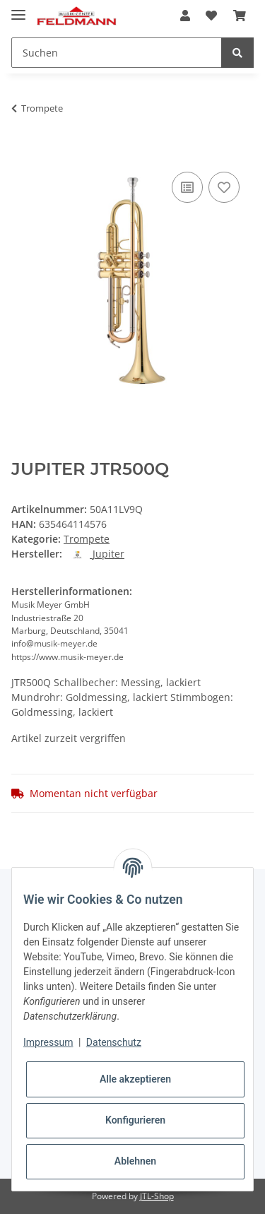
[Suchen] (116, 52)
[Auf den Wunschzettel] (224, 187)
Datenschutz (113, 1042)
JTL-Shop (157, 1196)
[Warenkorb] (239, 15)
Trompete (87, 539)
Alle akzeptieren (135, 1079)
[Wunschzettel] (211, 15)
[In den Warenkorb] (22, 152)
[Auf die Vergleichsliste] (187, 187)
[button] (185, 15)
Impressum (48, 1042)
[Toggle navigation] (18, 9)
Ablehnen (135, 1161)
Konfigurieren (135, 1120)
